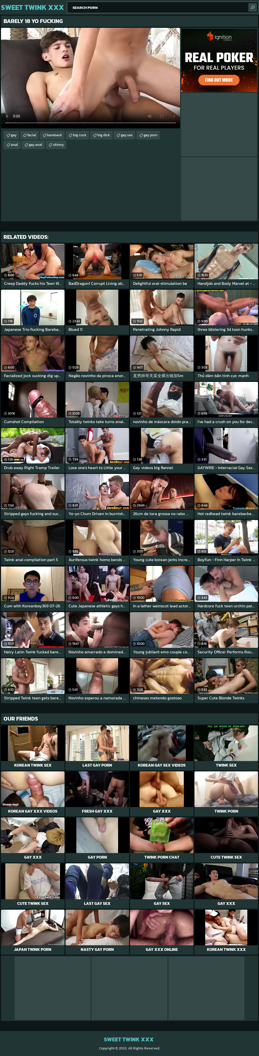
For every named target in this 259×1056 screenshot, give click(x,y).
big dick (103, 135)
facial (31, 135)
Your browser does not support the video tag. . (90, 78)
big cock (80, 135)
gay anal (35, 144)
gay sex (127, 135)
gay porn (150, 135)
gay (13, 135)
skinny (58, 144)
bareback (54, 135)
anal (14, 144)
